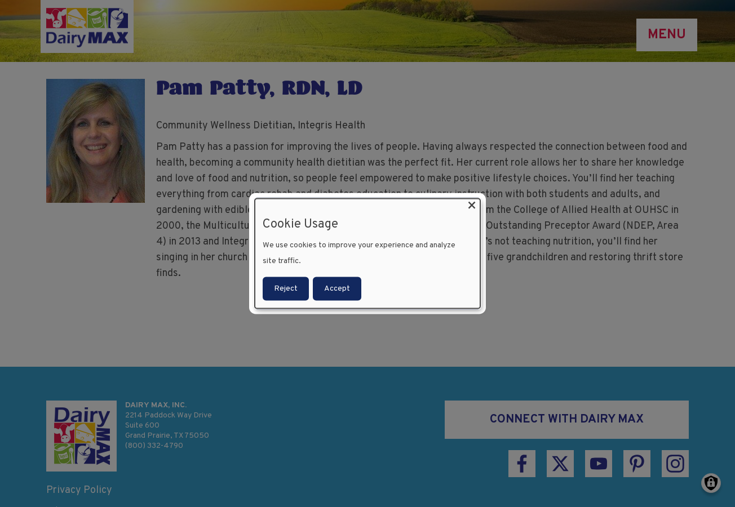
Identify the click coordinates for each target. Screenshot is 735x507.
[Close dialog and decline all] (471, 206)
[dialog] (367, 254)
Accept (337, 288)
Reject (286, 288)
